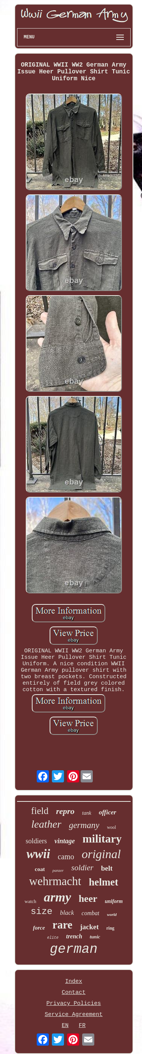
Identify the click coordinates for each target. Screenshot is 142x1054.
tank (86, 813)
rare (63, 925)
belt (107, 868)
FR (82, 1025)
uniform (114, 901)
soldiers (36, 841)
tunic (95, 937)
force (39, 928)
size (42, 911)
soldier (82, 867)
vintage (65, 841)
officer (107, 812)
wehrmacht (55, 881)
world (112, 914)
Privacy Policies (73, 1003)
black (67, 912)
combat (90, 913)
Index (73, 981)
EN (65, 1025)
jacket (89, 927)
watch (30, 901)
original (101, 854)
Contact (74, 992)
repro (65, 811)
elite (52, 938)
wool (111, 827)
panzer (58, 870)
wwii (38, 854)
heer (88, 898)
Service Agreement (74, 1014)
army (57, 897)
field (39, 811)
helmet (103, 882)
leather (46, 824)
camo (66, 856)
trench (74, 936)
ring (110, 928)
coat (40, 869)
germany (84, 825)
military (102, 838)
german (73, 949)
